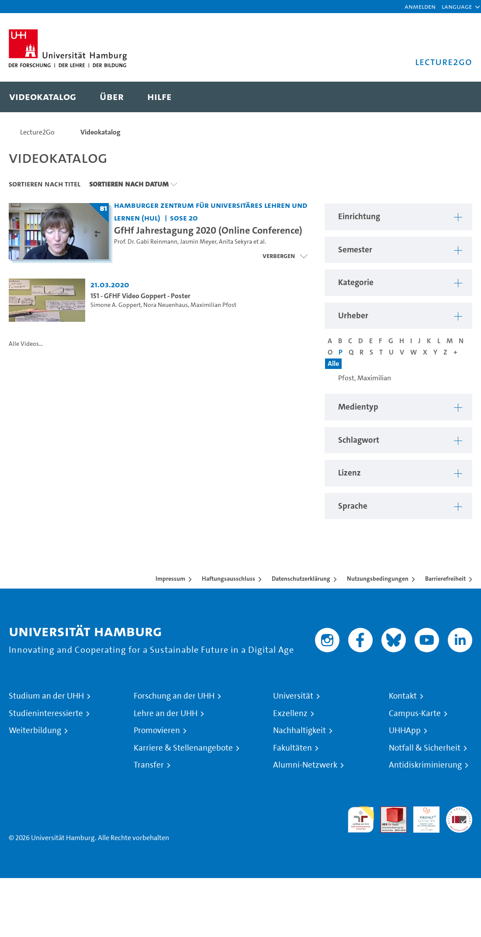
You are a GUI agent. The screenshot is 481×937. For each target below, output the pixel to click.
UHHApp (405, 730)
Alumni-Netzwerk (305, 765)
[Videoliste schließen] (285, 255)
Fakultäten (292, 748)
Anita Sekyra (235, 242)
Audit (389, 811)
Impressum (170, 578)
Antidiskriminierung (425, 765)
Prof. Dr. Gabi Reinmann (145, 242)
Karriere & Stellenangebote (183, 748)
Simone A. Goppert (115, 305)
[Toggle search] (457, 97)
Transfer (149, 765)
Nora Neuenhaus (165, 305)
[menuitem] (42, 97)
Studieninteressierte (46, 713)
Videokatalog (100, 132)
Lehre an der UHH (165, 713)
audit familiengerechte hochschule (361, 820)
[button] (457, 6)
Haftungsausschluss (228, 578)
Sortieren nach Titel (44, 184)
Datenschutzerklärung (301, 578)
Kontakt (403, 696)
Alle (333, 363)
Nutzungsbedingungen (377, 578)
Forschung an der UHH (174, 696)
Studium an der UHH (46, 696)
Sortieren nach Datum (129, 184)
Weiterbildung (35, 730)
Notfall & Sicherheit (424, 748)
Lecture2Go (37, 132)
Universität (293, 696)
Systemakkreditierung (459, 811)
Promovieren (157, 730)
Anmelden (420, 6)
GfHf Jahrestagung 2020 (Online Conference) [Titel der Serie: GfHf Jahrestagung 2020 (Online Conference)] (208, 230)
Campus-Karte (415, 713)
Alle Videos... (26, 344)
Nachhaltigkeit (299, 730)
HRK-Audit (421, 817)
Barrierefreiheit (445, 578)
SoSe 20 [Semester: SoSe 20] (184, 217)
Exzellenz (290, 713)
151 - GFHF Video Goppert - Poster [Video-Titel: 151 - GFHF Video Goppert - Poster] (140, 295)
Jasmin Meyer (198, 242)
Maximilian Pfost (213, 305)
